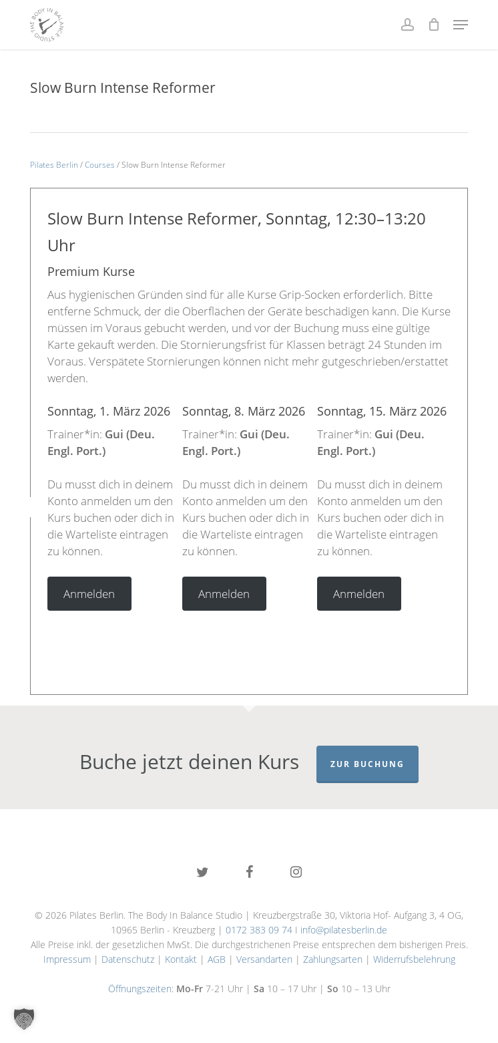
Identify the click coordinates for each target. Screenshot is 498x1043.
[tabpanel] (114, 507)
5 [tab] (279, 627)
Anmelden (89, 593)
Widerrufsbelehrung (414, 959)
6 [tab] (299, 627)
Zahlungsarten (332, 959)
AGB (217, 959)
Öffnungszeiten (140, 988)
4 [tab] (259, 627)
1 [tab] (199, 627)
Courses (100, 164)
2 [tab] (219, 627)
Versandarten (264, 959)
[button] (460, 24)
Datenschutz (127, 959)
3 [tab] (239, 627)
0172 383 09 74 (259, 929)
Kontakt (181, 959)
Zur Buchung (367, 764)
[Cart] (434, 24)
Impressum (67, 959)
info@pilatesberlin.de (343, 929)
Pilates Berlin (54, 164)
